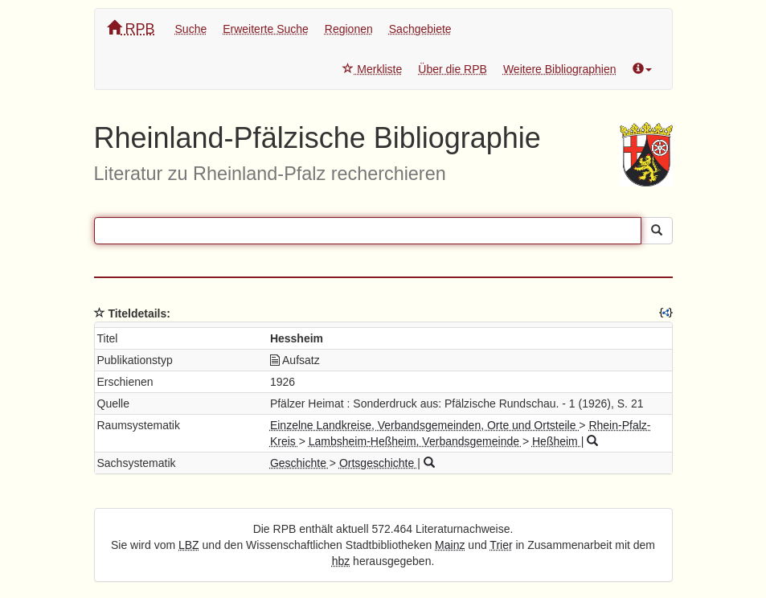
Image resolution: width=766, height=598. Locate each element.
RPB (131, 28)
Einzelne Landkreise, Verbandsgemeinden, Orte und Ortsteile (424, 425)
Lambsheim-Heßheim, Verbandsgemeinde (415, 441)
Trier (501, 545)
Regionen (349, 29)
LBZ (188, 545)
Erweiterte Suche (266, 29)
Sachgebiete (420, 29)
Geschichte (300, 463)
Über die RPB (452, 69)
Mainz (450, 545)
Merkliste (372, 69)
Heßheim (556, 441)
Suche (191, 29)
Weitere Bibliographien (559, 69)
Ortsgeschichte (378, 463)
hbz (341, 561)
